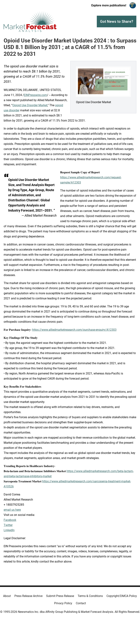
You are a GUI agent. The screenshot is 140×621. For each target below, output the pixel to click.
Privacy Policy (63, 603)
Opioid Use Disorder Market (29, 105)
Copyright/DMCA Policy (121, 596)
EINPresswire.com (35, 95)
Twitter (8, 525)
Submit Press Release (60, 596)
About (7, 596)
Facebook (10, 520)
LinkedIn (9, 530)
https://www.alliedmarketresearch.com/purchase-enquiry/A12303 (74, 329)
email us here (12, 509)
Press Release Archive (28, 596)
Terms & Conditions (90, 596)
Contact (81, 603)
